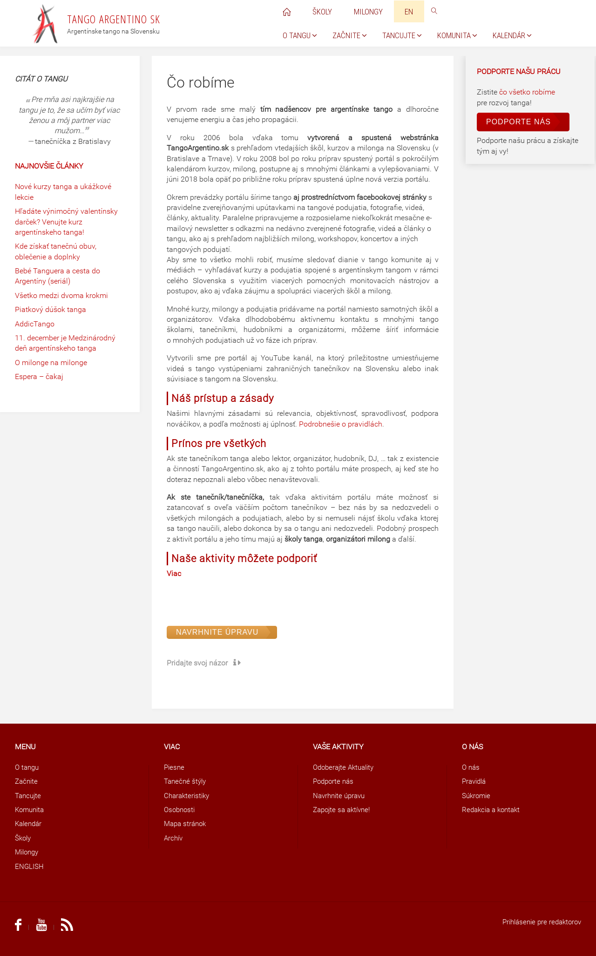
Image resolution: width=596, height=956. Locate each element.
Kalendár (29, 823)
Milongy (28, 852)
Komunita (31, 809)
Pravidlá (475, 781)
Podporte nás (518, 122)
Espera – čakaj (39, 376)
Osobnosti (180, 809)
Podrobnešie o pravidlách (340, 424)
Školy (24, 838)
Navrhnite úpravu (217, 632)
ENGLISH (29, 866)
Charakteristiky (188, 795)
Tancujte (29, 795)
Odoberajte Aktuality (346, 767)
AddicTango (34, 323)
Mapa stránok (187, 823)
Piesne (175, 767)
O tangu (28, 767)
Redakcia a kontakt (493, 809)
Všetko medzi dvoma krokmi (61, 295)
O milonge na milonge (51, 362)
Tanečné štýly (186, 781)
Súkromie (477, 795)
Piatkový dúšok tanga (50, 309)
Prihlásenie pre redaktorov (538, 921)
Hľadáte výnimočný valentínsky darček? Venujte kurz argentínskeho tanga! (66, 222)
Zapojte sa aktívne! (344, 809)
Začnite (27, 781)
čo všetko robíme (527, 92)
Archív (174, 838)
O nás (471, 767)
